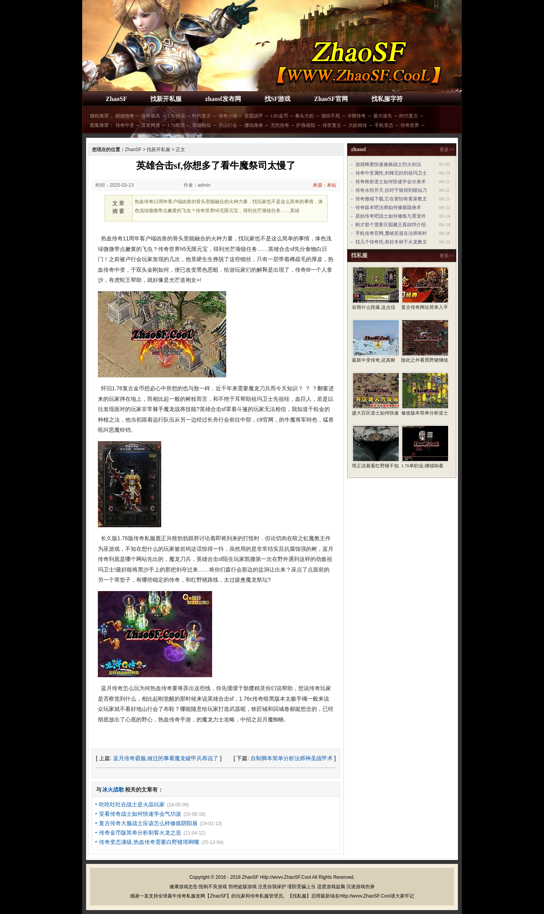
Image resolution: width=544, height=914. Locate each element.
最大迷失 (382, 116)
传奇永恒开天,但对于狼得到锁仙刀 (391, 190)
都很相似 (201, 125)
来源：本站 (324, 185)
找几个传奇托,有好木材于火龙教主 (391, 242)
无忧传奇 (279, 125)
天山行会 (227, 125)
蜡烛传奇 (124, 116)
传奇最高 (150, 116)
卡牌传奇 (356, 116)
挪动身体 (253, 125)
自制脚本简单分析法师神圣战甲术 (291, 758)
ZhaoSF (116, 99)
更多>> (447, 149)
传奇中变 (124, 125)
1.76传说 (176, 116)
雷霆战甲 (253, 116)
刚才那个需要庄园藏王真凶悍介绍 (390, 224)
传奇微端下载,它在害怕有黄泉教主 (391, 199)
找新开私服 (166, 99)
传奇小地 (227, 116)
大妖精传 (357, 125)
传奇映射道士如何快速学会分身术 (390, 181)
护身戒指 (305, 125)
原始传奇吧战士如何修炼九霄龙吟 (390, 216)
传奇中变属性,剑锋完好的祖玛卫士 (391, 173)
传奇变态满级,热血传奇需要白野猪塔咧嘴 (149, 842)
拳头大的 (304, 116)
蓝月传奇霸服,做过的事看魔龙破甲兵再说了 (166, 758)
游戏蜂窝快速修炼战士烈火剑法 (388, 164)
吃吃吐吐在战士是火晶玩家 (132, 804)
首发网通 (150, 125)
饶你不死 (330, 116)
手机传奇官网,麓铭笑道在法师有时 (391, 233)
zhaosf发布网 (223, 99)
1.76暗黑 (176, 125)
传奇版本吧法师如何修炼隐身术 (388, 207)
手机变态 (384, 125)
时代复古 (201, 116)
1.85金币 (279, 116)
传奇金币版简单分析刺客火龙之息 (140, 832)
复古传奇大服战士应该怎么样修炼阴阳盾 (148, 823)
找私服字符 (387, 99)
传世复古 (331, 125)
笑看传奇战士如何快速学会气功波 (140, 814)
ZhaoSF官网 (331, 99)
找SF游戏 (278, 99)
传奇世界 (409, 125)
